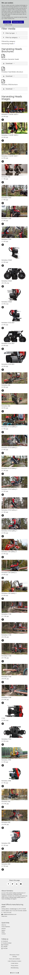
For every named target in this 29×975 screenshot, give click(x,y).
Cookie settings (8, 24)
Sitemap (14, 956)
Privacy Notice (14, 965)
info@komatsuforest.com (9, 914)
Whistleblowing (14, 967)
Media (3, 932)
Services (4, 928)
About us (4, 925)
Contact (4, 934)
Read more (4, 916)
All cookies (7, 22)
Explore (3, 930)
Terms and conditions (14, 959)
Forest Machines (6, 926)
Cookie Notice (14, 963)
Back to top (15, 972)
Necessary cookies (18, 22)
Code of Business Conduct (14, 961)
